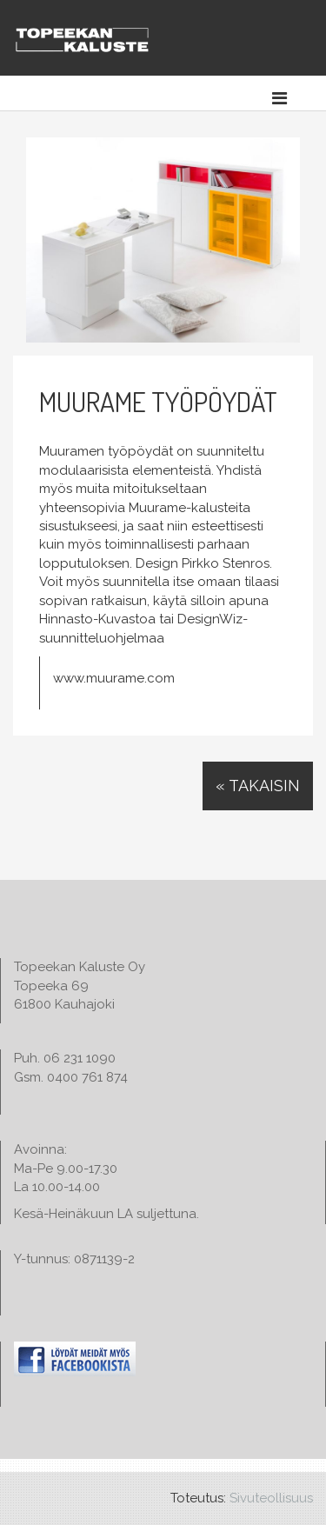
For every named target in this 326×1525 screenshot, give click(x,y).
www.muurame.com (114, 678)
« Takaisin (258, 785)
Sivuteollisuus (271, 1498)
